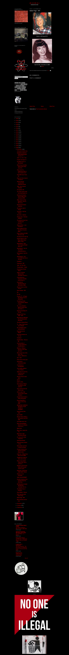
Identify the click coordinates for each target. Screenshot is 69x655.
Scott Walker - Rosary (22, 492)
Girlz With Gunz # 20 (21, 421)
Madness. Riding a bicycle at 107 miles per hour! (22, 349)
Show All (26, 558)
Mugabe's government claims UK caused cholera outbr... (22, 467)
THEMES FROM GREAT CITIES (21, 526)
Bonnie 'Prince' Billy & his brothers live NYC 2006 (22, 418)
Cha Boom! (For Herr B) (22, 236)
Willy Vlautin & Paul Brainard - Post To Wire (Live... (21, 201)
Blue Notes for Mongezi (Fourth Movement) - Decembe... (22, 319)
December (19, 149)
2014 (17, 136)
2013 (17, 137)
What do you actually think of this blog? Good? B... (22, 166)
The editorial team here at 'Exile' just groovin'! (22, 222)
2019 (17, 126)
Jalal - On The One (21, 265)
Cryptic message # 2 (21, 159)
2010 (17, 143)
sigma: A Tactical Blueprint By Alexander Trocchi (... (22, 274)
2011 (17, 141)
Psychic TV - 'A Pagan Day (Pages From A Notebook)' (22, 298)
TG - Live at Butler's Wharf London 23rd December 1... (22, 307)
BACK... (19, 380)
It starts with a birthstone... (19, 545)
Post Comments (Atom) (41, 109)
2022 (17, 120)
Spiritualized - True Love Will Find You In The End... (22, 258)
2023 (17, 118)
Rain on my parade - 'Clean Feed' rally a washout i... (22, 462)
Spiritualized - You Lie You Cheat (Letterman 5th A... (22, 250)
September (19, 507)
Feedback (19, 261)
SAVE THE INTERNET (22, 477)
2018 (17, 128)
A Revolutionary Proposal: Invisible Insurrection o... (21, 279)
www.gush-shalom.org (22, 151)
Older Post (52, 106)
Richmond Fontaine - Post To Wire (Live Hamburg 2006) (22, 196)
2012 (17, 139)
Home (42, 106)
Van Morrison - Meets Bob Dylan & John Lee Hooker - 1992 (21, 540)
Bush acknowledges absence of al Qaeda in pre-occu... (22, 425)
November (19, 503)
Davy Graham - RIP (21, 290)
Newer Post (32, 106)
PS (17, 292)
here (43, 66)
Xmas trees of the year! (22, 359)
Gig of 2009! (20, 414)
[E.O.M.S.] (34, 3)
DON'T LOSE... (20, 381)
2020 (17, 124)
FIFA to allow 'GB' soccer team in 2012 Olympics (22, 394)
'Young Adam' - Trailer (22, 267)
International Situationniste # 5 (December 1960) (21, 284)
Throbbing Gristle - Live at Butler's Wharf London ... (22, 303)
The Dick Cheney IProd (22, 322)
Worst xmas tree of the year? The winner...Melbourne (22, 354)
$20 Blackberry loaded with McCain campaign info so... (22, 485)
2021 (17, 122)
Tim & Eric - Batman (21, 214)
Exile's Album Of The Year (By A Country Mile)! (22, 230)
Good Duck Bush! (21, 440)
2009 (17, 145)
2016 (17, 132)
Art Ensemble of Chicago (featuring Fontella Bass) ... (21, 345)
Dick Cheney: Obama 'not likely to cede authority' (22, 385)
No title (18, 294)
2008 (17, 147)
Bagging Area (19, 552)
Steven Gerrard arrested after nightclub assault (21, 183)
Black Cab (19, 428)
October (19, 505)
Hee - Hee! (19, 357)
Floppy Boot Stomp (20, 537)
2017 (17, 130)
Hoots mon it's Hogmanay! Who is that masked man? (22, 171)
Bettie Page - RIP (35, 10)
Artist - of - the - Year (21, 157)
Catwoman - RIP (20, 263)
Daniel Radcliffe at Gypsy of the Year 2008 (21, 402)
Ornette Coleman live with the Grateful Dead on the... (22, 451)
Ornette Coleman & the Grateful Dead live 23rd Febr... (22, 481)
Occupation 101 (20, 189)
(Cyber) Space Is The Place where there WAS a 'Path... (22, 240)
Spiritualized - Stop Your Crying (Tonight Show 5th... (22, 245)
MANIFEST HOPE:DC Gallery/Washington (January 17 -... (22, 154)
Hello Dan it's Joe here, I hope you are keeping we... (22, 373)
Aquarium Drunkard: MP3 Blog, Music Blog (21, 532)
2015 (17, 134)
